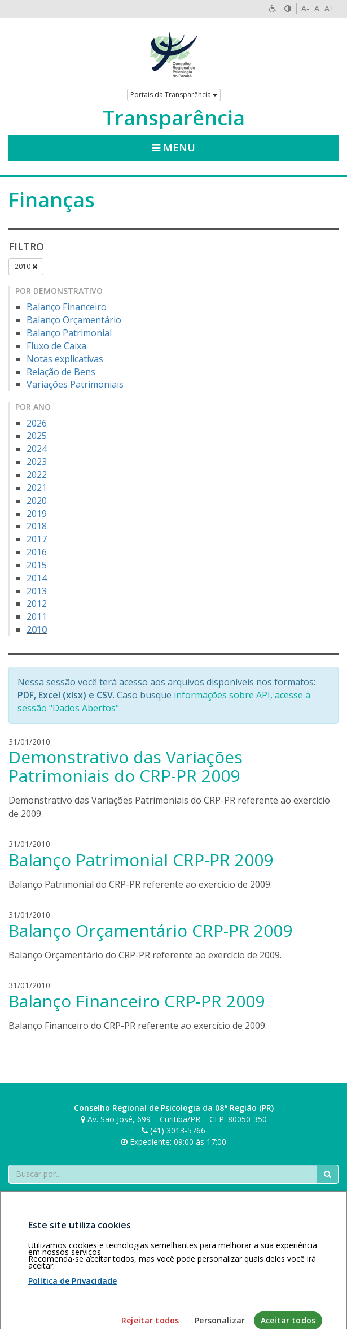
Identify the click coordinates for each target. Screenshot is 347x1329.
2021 (37, 487)
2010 (26, 266)
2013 (37, 591)
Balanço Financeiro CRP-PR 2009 (136, 1001)
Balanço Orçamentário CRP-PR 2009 (150, 930)
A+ (329, 8)
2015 (37, 565)
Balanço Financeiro (67, 307)
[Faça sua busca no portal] (162, 1174)
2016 (37, 552)
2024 (37, 448)
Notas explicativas (65, 359)
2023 (37, 461)
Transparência (174, 118)
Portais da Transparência (173, 94)
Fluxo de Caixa (56, 346)
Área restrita (35, 1252)
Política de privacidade (103, 1252)
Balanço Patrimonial (69, 333)
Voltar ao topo (312, 1252)
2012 (37, 603)
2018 (37, 526)
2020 (37, 500)
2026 (37, 423)
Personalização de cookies (57, 1263)
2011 (37, 616)
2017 (37, 539)
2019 (37, 513)
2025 (37, 435)
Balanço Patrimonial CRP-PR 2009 (140, 859)
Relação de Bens (61, 372)
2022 (37, 474)
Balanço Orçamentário (74, 320)
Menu (173, 147)
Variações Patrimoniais (75, 384)
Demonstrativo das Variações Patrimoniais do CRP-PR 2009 (125, 766)
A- (305, 8)
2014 (37, 578)
